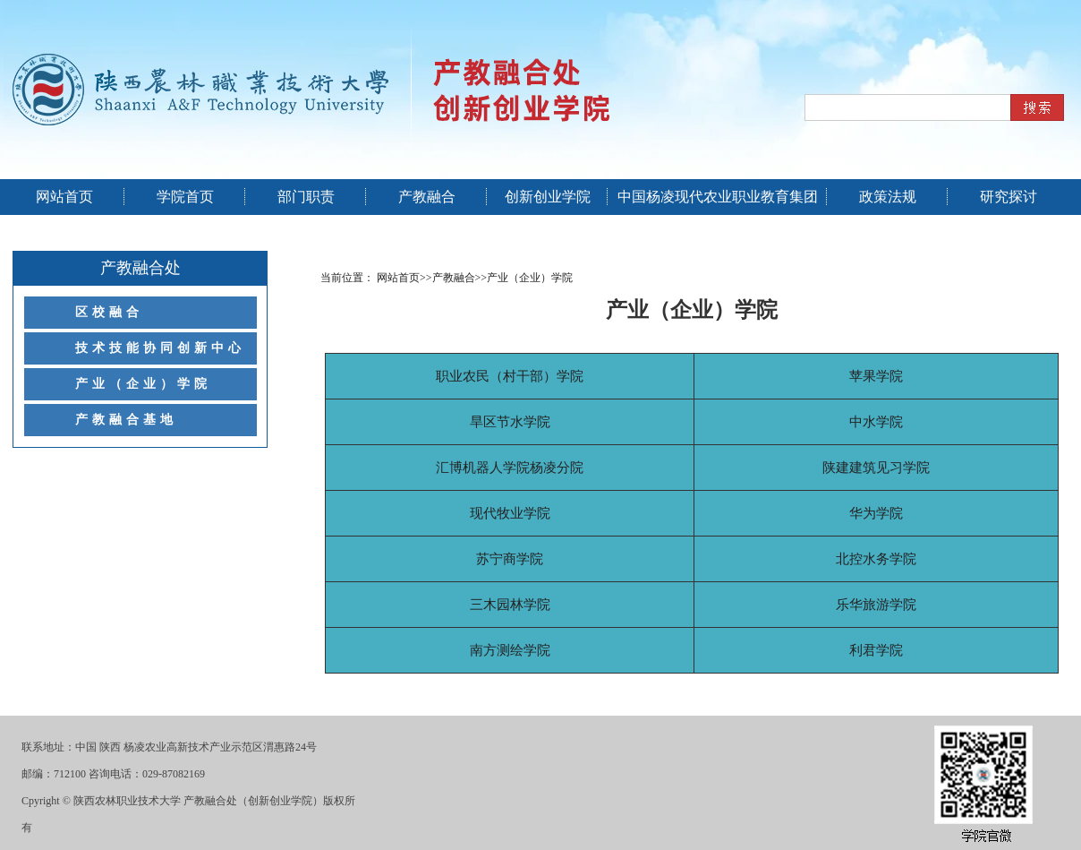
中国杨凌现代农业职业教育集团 (717, 196)
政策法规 (887, 196)
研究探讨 (1008, 196)
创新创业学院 (548, 196)
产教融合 (426, 196)
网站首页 (64, 196)
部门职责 (306, 196)
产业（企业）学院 (143, 384)
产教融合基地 (126, 419)
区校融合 (109, 312)
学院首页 (185, 196)
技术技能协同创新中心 (160, 348)
